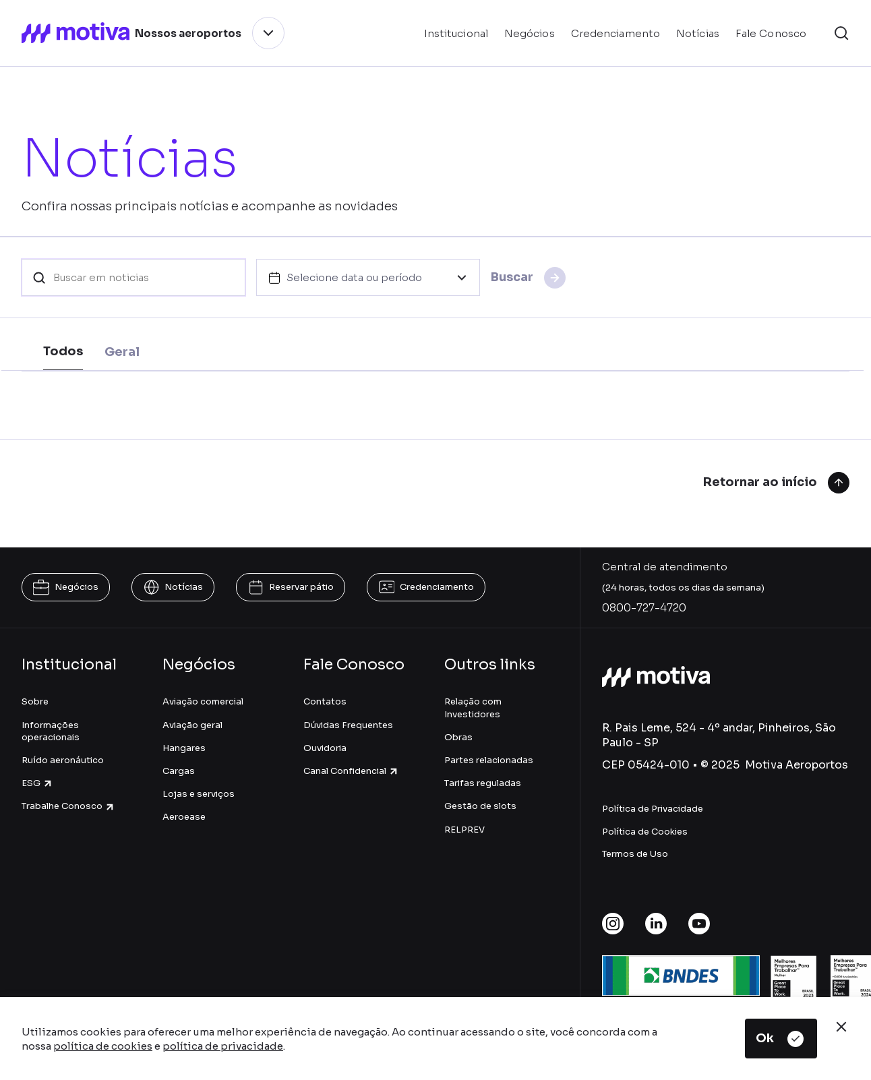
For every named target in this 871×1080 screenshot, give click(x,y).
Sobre (35, 701)
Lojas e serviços (198, 794)
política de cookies (102, 1046)
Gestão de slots (480, 806)
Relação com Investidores (473, 707)
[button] (841, 33)
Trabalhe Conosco (68, 806)
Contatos (325, 701)
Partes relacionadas (488, 760)
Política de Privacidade (652, 808)
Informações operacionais (51, 731)
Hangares (184, 748)
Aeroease (184, 816)
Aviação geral (192, 725)
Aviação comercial (202, 701)
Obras (458, 737)
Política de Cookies (645, 831)
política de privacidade (222, 1046)
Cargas (178, 771)
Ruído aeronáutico (63, 760)
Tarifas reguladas (482, 783)
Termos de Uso (635, 854)
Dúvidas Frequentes (348, 725)
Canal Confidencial (351, 771)
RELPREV (464, 829)
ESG (37, 783)
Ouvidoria (325, 748)
